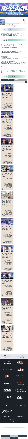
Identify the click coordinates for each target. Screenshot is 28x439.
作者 (8, 70)
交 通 (8, 355)
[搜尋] (24, 2)
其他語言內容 (13, 419)
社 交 (21, 355)
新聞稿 (4, 416)
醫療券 (21, 71)
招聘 (9, 416)
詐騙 (7, 71)
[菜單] (26, 2)
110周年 (4, 70)
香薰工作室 (6, 72)
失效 (10, 70)
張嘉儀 (12, 70)
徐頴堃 (16, 70)
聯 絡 (8, 357)
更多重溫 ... (2, 352)
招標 (14, 416)
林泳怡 (19, 70)
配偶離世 (18, 71)
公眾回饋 (22, 357)
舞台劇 (4, 71)
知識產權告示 (20, 416)
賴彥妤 (10, 71)
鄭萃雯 (13, 71)
